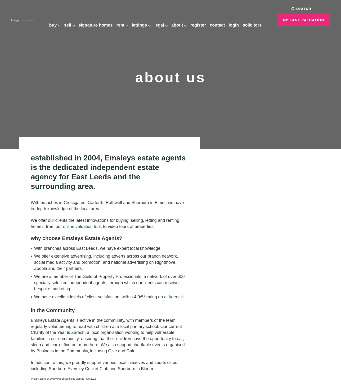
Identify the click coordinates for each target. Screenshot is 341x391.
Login (238, 20)
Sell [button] (73, 20)
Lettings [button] (145, 20)
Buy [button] (58, 20)
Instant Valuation (303, 20)
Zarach (78, 332)
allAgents (173, 297)
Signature (100, 20)
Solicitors (256, 20)
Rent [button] (126, 20)
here (94, 344)
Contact (221, 20)
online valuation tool (82, 226)
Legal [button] (165, 20)
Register (202, 20)
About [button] (183, 20)
